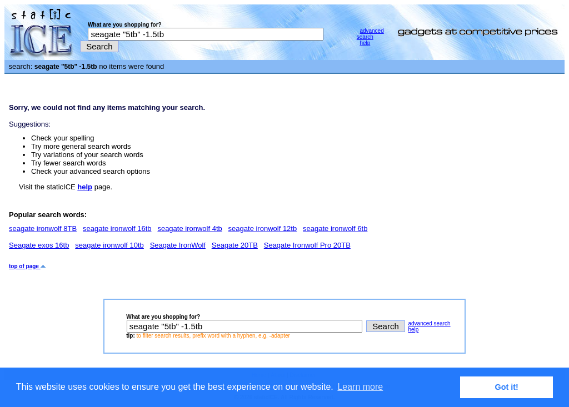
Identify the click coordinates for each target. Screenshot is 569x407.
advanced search (370, 34)
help (365, 43)
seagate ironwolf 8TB (43, 228)
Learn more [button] (360, 386)
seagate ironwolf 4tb (189, 228)
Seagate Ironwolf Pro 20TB (307, 245)
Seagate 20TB (235, 245)
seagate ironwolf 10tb (109, 245)
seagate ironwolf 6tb (335, 228)
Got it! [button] (506, 387)
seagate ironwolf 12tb (262, 228)
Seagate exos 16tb (39, 245)
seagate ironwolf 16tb (117, 228)
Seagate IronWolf (178, 245)
